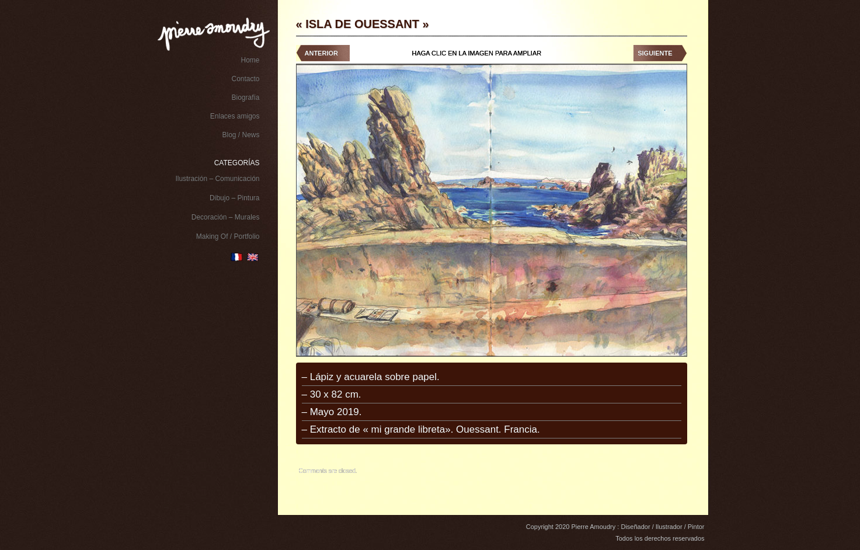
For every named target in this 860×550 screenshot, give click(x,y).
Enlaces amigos (235, 116)
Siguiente (655, 53)
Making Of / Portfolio (228, 236)
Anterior (321, 53)
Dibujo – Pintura (234, 198)
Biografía (245, 97)
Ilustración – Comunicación (217, 179)
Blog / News (240, 135)
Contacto (245, 79)
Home (250, 60)
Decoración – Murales (226, 217)
